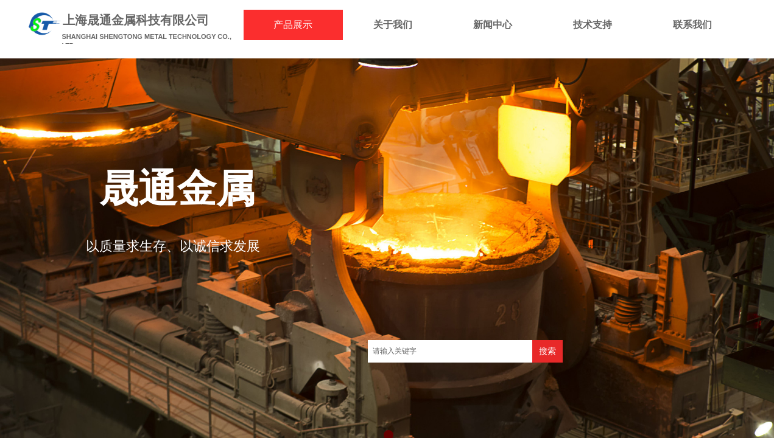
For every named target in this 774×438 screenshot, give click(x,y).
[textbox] (450, 351)
